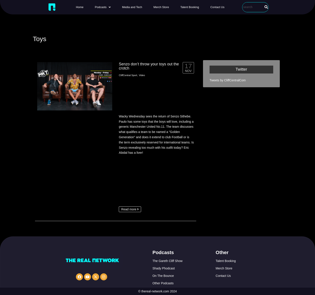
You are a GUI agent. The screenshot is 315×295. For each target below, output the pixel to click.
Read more (130, 209)
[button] (102, 7)
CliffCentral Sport (128, 75)
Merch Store (161, 7)
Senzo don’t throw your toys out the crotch (149, 66)
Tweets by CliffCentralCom (228, 80)
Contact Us (217, 7)
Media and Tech (132, 7)
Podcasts (103, 7)
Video (142, 75)
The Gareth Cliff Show (167, 261)
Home (80, 7)
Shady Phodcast (163, 268)
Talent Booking (189, 7)
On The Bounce (163, 276)
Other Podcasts (163, 283)
